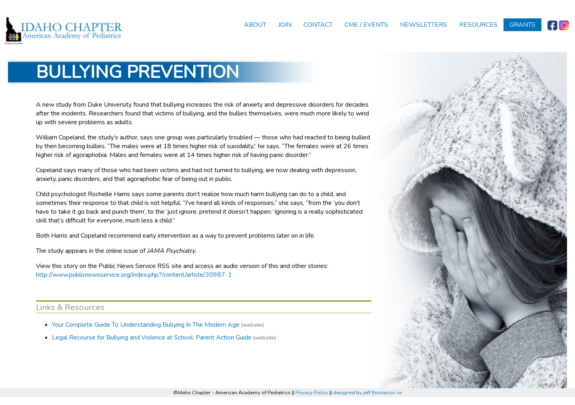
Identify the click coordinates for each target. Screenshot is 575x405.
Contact (318, 24)
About (255, 24)
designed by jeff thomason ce (367, 392)
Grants (522, 24)
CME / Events (366, 24)
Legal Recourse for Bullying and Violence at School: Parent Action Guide (152, 337)
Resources (478, 24)
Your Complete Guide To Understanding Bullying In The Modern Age (146, 324)
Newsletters (423, 24)
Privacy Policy (311, 392)
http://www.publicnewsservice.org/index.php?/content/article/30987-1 (134, 274)
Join (284, 24)
